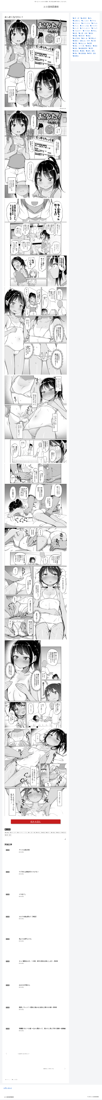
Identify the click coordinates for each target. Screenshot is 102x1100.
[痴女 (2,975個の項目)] (94, 46)
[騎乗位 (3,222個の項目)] (75, 56)
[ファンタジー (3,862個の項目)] (84, 28)
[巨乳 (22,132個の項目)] (74, 43)
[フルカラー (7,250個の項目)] (76, 31)
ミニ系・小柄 (31, 832)
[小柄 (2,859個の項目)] (93, 41)
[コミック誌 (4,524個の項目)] (84, 26)
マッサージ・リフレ (22, 832)
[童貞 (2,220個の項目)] (74, 48)
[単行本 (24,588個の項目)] (81, 36)
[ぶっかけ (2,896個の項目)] (85, 20)
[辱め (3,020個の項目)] (74, 53)
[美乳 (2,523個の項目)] (90, 48)
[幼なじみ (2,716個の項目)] (82, 43)
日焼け (53, 832)
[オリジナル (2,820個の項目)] (85, 23)
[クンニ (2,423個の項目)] (75, 26)
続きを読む (36, 821)
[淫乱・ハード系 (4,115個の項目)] (78, 46)
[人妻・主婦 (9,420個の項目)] (82, 33)
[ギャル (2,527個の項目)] (94, 23)
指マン (48, 832)
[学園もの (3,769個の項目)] (92, 38)
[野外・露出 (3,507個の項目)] (91, 53)
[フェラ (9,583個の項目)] (94, 28)
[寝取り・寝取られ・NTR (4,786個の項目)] (81, 41)
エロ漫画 (7, 829)
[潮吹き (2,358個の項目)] (88, 46)
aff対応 (7, 832)
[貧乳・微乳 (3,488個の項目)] (90, 51)
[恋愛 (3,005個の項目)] (89, 43)
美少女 (64, 832)
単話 (43, 832)
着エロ (59, 832)
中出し (38, 832)
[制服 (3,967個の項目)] (74, 36)
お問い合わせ (8, 1089)
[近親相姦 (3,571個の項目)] (82, 53)
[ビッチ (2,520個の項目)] (75, 28)
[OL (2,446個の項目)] (89, 18)
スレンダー (13, 832)
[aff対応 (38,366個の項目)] (83, 18)
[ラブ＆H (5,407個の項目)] (86, 31)
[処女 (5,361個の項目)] (90, 33)
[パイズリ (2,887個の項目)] (93, 26)
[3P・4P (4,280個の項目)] (75, 18)
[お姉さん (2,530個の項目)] (76, 20)
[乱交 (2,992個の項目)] (74, 33)
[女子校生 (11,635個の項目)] (76, 38)
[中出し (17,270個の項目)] (93, 31)
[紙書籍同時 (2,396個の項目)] (82, 48)
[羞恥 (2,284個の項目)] (81, 51)
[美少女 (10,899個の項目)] (75, 51)
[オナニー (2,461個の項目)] (76, 23)
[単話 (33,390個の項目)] (87, 36)
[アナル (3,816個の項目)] (92, 20)
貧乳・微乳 (8, 835)
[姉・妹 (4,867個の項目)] (84, 38)
